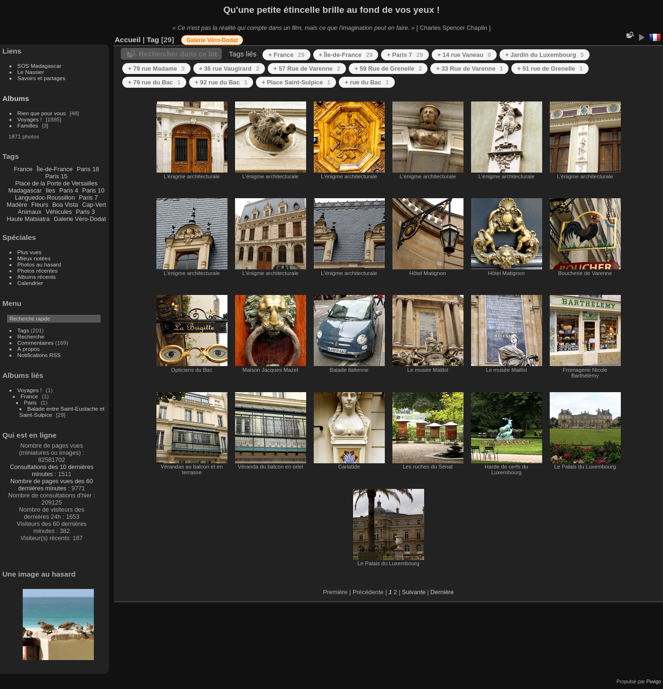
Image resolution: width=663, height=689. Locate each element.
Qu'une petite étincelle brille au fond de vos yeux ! (331, 10)
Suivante (414, 592)
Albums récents (37, 277)
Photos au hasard (39, 264)
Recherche (31, 336)
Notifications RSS (39, 355)
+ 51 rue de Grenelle (549, 68)
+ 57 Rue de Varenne (306, 68)
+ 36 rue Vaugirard (229, 68)
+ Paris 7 (405, 54)
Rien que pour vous (42, 113)
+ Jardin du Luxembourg (544, 54)
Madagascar (24, 190)
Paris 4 (68, 190)
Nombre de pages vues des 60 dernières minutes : (51, 485)
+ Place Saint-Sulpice (296, 82)
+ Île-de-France (346, 54)
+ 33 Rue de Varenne (469, 68)
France (23, 169)
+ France (286, 54)
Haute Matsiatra (28, 218)
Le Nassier (31, 72)
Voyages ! (30, 119)
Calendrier (30, 283)
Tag (152, 40)
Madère (17, 204)
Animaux (30, 211)
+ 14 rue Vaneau (464, 54)
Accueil (128, 40)
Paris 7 (88, 197)
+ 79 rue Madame (156, 68)
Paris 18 (88, 169)
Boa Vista (65, 204)
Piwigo (653, 681)
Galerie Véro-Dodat (80, 218)
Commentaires (36, 343)
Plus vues (30, 252)
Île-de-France (54, 169)
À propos (29, 349)
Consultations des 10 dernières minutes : (51, 470)
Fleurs (39, 204)
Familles (28, 125)
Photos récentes (38, 270)
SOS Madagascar (40, 66)
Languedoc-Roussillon (45, 197)
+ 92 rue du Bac (221, 82)
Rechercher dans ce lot (178, 54)
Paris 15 (56, 176)
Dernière (442, 592)
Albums (15, 98)
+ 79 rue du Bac (154, 82)
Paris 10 (93, 190)
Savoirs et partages (41, 78)
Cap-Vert (94, 204)
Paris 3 (85, 211)
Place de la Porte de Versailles (56, 183)
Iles (50, 190)
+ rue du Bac (367, 82)
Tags (23, 330)
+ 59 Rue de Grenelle (388, 68)
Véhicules (58, 211)
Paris (30, 402)
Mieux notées (34, 258)
